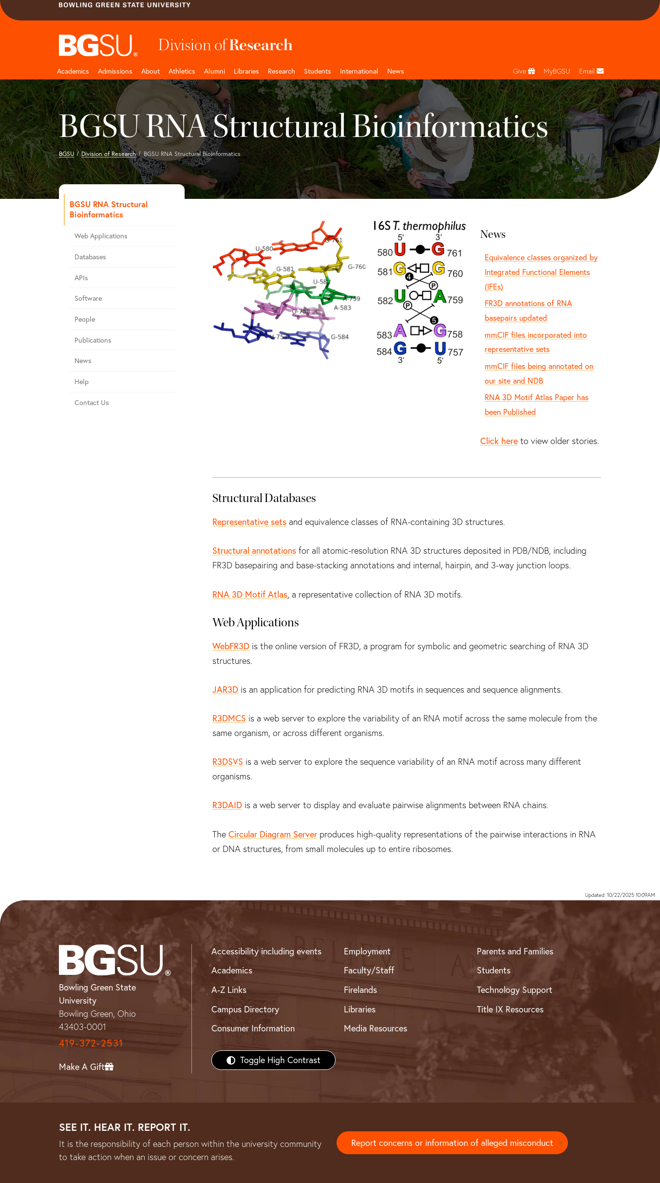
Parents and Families (515, 951)
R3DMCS (229, 718)
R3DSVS (227, 761)
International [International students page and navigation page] (359, 71)
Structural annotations (254, 550)
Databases (90, 256)
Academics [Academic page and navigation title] (73, 71)
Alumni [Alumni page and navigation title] (214, 71)
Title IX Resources (510, 1009)
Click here (499, 440)
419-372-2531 (91, 1043)
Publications (93, 340)
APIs (81, 277)
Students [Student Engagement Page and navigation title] (317, 71)
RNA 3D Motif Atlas (249, 594)
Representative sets (249, 521)
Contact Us (92, 402)
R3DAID (227, 805)
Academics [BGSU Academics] (231, 970)
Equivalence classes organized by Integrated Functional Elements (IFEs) (541, 271)
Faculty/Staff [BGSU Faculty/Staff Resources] (369, 970)
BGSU (66, 153)
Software (88, 298)
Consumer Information (253, 1028)
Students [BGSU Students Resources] (493, 970)
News (83, 360)
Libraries (246, 71)
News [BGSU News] (395, 71)
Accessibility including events (266, 951)
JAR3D (225, 689)
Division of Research (108, 153)
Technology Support (514, 989)
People (85, 319)
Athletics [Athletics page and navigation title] (182, 71)
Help (82, 381)
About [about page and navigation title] (150, 71)
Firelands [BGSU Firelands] (360, 989)
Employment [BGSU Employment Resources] (367, 951)
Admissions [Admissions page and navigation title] (115, 71)
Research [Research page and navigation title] (281, 71)
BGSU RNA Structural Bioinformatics (109, 209)
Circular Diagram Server (272, 834)
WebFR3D (230, 646)
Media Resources (375, 1028)
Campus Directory (245, 1009)
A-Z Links (228, 989)
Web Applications (101, 236)
